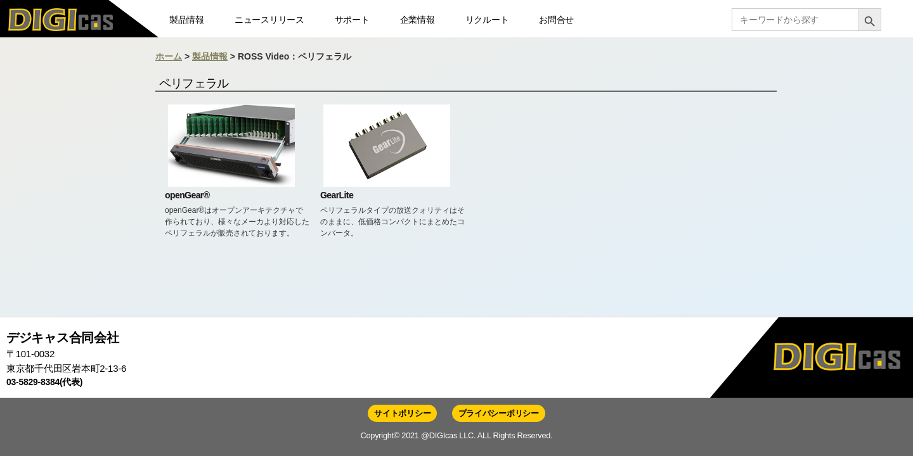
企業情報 (417, 20)
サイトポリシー (402, 413)
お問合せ (556, 20)
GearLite (336, 195)
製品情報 (186, 20)
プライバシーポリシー (498, 413)
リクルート (487, 20)
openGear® (187, 195)
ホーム (168, 56)
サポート (352, 20)
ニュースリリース (269, 20)
